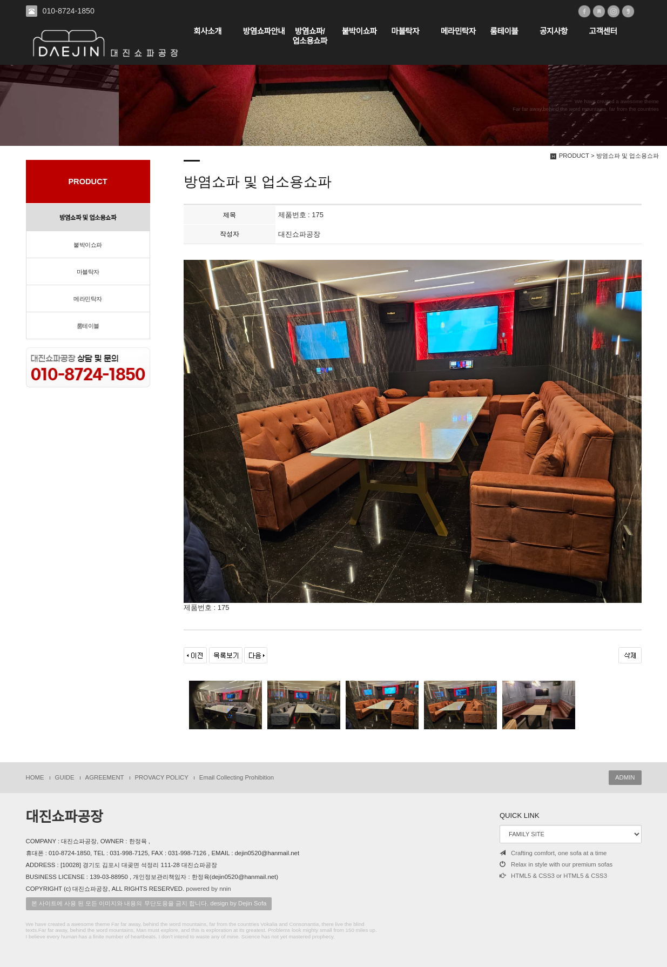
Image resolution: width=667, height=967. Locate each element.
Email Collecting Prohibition (236, 777)
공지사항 (554, 31)
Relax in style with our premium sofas (556, 864)
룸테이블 (504, 31)
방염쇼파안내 (264, 31)
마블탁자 (405, 31)
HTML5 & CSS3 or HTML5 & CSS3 (553, 875)
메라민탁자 (458, 31)
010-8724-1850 (69, 10)
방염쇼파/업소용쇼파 (309, 36)
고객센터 (603, 31)
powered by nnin (208, 888)
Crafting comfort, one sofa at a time (553, 853)
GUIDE (65, 777)
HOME (35, 777)
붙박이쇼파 (359, 31)
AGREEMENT (104, 777)
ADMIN (625, 777)
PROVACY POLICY (161, 777)
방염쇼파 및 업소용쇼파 (87, 217)
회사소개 (207, 31)
